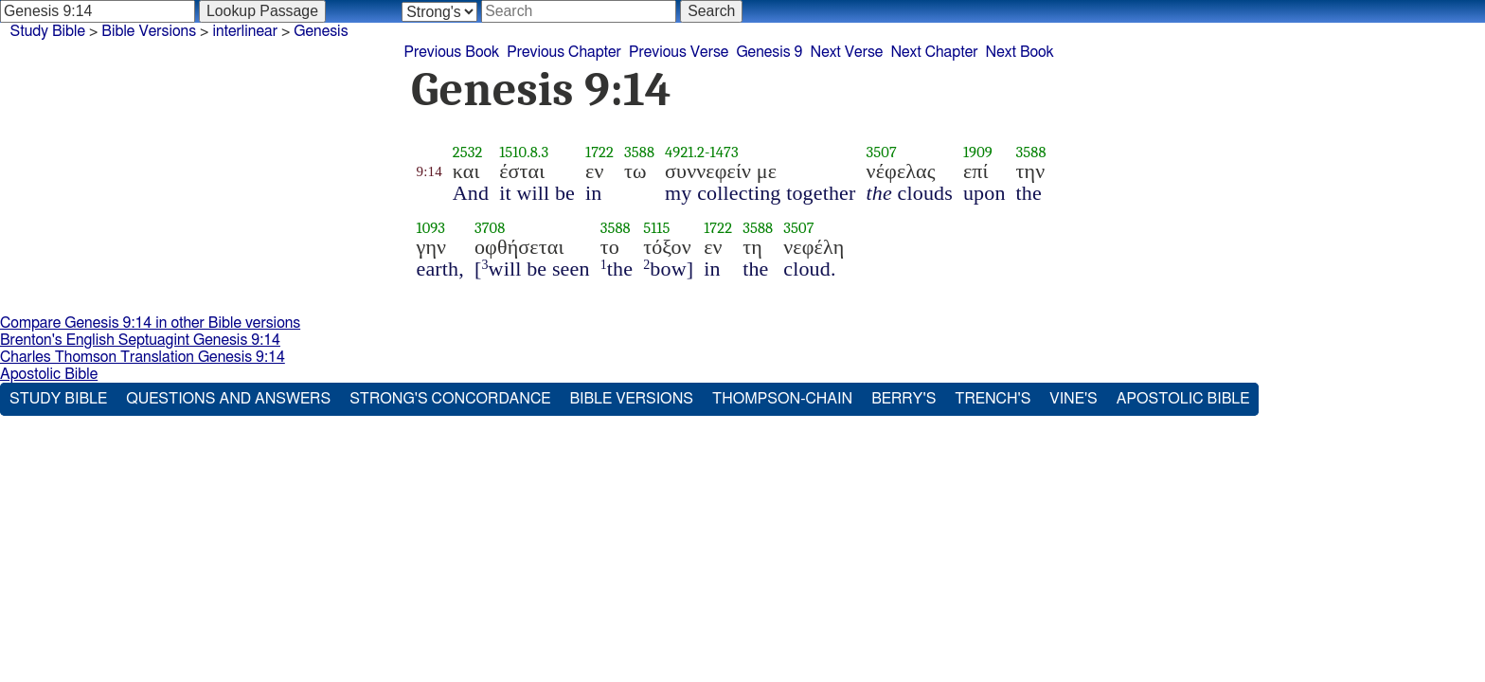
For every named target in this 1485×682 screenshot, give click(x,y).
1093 (431, 228)
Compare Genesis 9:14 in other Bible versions (150, 323)
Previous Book (451, 52)
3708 (490, 228)
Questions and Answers (228, 398)
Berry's (903, 398)
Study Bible (47, 31)
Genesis (321, 31)
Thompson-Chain (782, 398)
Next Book (1020, 52)
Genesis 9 (769, 52)
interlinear (244, 31)
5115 (656, 228)
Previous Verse (678, 52)
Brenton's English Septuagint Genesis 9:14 (140, 340)
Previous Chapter (564, 52)
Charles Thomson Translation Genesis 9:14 (142, 357)
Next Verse (847, 52)
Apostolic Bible (49, 374)
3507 (882, 152)
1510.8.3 (523, 152)
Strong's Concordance (449, 398)
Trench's (992, 398)
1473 (724, 152)
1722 (599, 152)
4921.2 (685, 152)
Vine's (1073, 398)
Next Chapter (933, 52)
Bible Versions (148, 31)
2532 (468, 152)
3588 (639, 152)
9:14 (429, 171)
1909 (978, 152)
